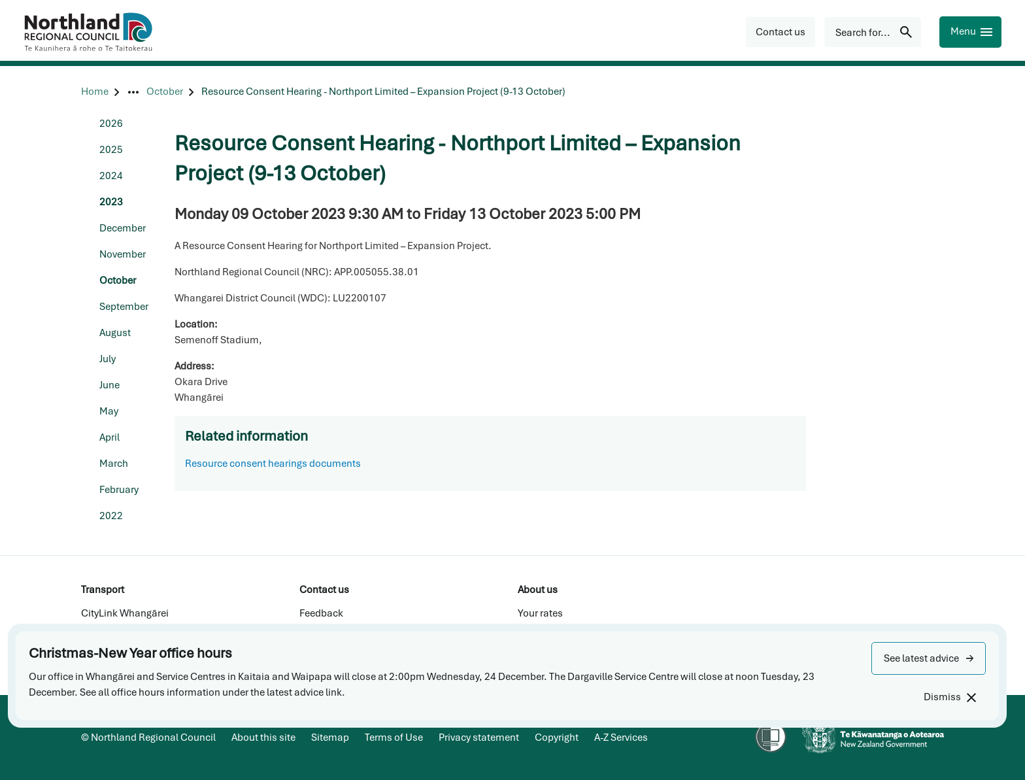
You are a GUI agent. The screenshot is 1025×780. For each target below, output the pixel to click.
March (113, 463)
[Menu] (970, 32)
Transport (102, 589)
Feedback (321, 613)
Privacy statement (479, 737)
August (115, 332)
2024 (111, 175)
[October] (164, 92)
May (108, 411)
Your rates (540, 613)
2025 (111, 149)
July (107, 358)
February (119, 489)
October (117, 280)
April (109, 437)
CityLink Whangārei (125, 613)
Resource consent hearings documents (273, 463)
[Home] (95, 92)
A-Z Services (621, 737)
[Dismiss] (949, 697)
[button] (928, 658)
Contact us (324, 589)
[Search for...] (873, 32)
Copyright (557, 737)
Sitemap (330, 737)
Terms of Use (394, 737)
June (109, 385)
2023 (111, 202)
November (122, 254)
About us (538, 589)
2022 (111, 515)
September (123, 306)
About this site (263, 737)
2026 (111, 123)
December (122, 228)
